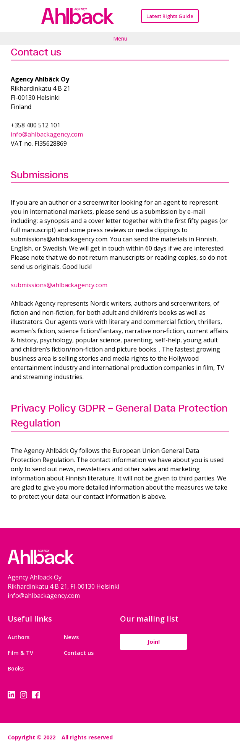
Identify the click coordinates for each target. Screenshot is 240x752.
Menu (120, 38)
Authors (18, 637)
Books (16, 668)
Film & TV (20, 652)
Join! (154, 641)
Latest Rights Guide (169, 16)
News (71, 637)
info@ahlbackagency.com (47, 134)
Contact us (79, 652)
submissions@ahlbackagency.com (59, 285)
